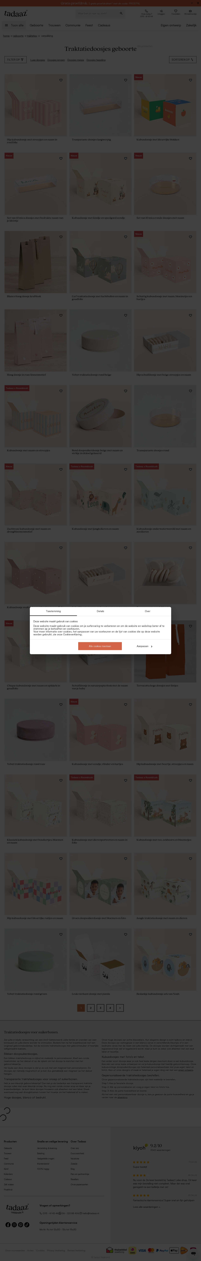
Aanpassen (144, 646)
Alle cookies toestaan (100, 646)
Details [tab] (100, 611)
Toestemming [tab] (53, 611)
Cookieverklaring (72, 634)
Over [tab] (147, 611)
